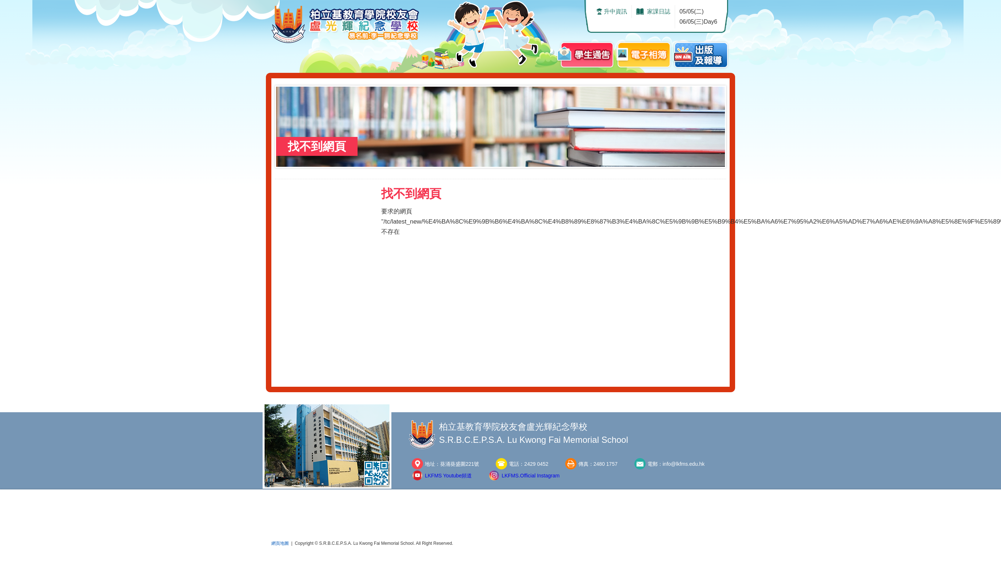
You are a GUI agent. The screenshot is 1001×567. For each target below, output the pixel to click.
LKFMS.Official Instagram (530, 476)
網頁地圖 (280, 543)
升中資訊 (615, 11)
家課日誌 (658, 11)
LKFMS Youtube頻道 (448, 476)
